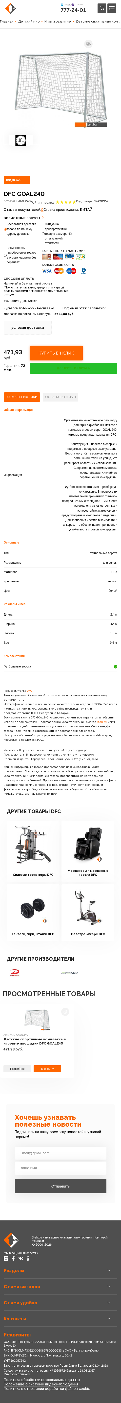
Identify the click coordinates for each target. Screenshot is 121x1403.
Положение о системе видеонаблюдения (41, 1384)
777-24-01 (73, 10)
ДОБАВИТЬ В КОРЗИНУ (73, 368)
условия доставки (27, 328)
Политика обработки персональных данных (42, 1380)
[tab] (22, 397)
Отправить (60, 1186)
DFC (29, 690)
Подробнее (17, 1068)
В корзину (47, 1068)
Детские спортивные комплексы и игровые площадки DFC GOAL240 (34, 1041)
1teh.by (102, 722)
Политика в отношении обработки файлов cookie (47, 1388)
